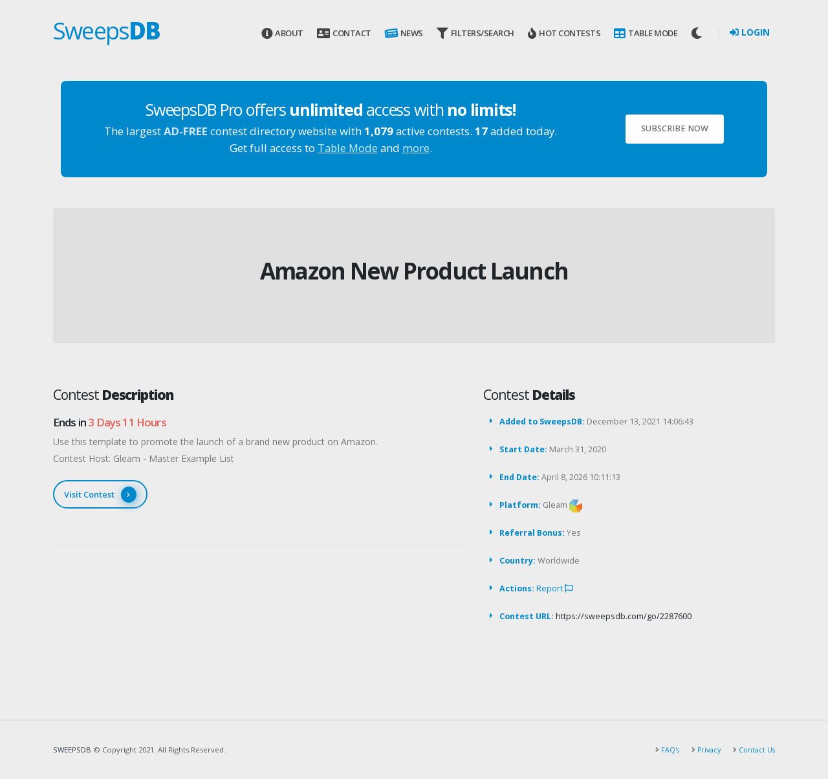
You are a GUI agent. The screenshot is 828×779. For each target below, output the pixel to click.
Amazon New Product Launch (414, 271)
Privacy (705, 749)
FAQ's (665, 749)
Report (554, 588)
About (282, 33)
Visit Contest (100, 495)
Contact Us (755, 749)
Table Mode (645, 33)
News (403, 33)
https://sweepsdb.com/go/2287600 (624, 616)
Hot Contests (564, 33)
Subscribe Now (674, 128)
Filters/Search (475, 33)
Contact (344, 33)
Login (750, 32)
